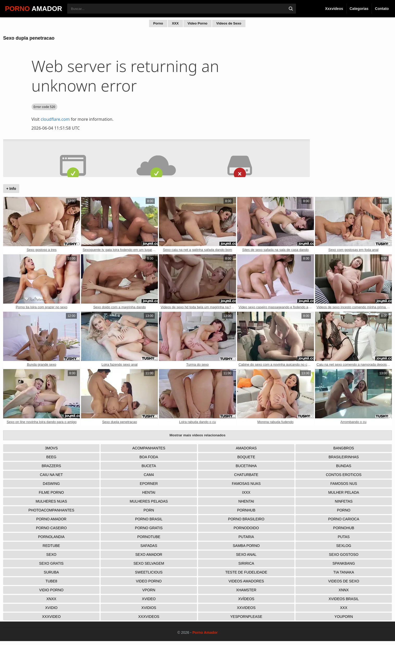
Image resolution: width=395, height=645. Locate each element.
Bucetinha (246, 466)
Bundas (343, 466)
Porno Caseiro (51, 528)
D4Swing (51, 483)
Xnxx (51, 599)
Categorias (359, 9)
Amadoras (246, 448)
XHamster (246, 590)
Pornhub (246, 510)
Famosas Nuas (246, 483)
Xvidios (148, 608)
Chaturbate (246, 475)
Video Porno (197, 23)
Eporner (149, 483)
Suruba (51, 572)
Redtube (51, 546)
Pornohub (343, 528)
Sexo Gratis (51, 563)
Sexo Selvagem (148, 563)
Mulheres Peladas (149, 501)
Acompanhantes (148, 448)
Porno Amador (51, 519)
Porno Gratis (149, 528)
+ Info (11, 188)
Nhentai (246, 501)
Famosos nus (343, 483)
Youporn (344, 616)
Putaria (246, 537)
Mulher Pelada (343, 492)
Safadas (148, 546)
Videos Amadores (246, 581)
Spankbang (343, 563)
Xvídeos (246, 599)
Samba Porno (246, 546)
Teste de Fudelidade (246, 572)
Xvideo (149, 599)
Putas (344, 537)
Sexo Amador (148, 554)
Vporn (148, 590)
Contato (382, 9)
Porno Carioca (343, 519)
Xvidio (51, 608)
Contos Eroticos (344, 475)
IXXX (246, 492)
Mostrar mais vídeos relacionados (198, 435)
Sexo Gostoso (343, 554)
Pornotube (149, 537)
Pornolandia (51, 537)
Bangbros (343, 448)
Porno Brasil (148, 519)
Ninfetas (344, 501)
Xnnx (344, 590)
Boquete (246, 457)
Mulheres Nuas (51, 501)
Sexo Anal (246, 554)
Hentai (148, 492)
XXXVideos (148, 616)
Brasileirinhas (344, 457)
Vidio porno (51, 590)
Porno (158, 23)
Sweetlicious (149, 572)
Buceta (148, 466)
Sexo (51, 554)
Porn (149, 510)
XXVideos (246, 608)
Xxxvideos (334, 9)
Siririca (246, 563)
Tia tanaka (343, 572)
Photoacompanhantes (51, 510)
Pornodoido (246, 528)
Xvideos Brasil (344, 599)
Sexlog (343, 546)
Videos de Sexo (228, 23)
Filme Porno (51, 492)
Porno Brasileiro (246, 519)
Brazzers (51, 466)
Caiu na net (51, 475)
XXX (175, 23)
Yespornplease (246, 616)
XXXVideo (51, 616)
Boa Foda (148, 457)
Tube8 (51, 581)
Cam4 (149, 475)
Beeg (51, 457)
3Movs (51, 448)
